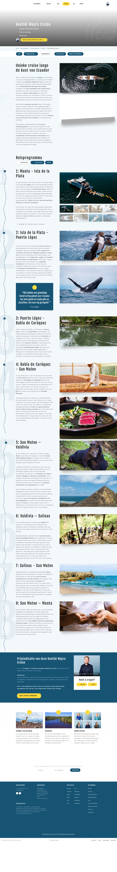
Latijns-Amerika (35, 48)
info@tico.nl (20, 790)
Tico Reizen (6, 4)
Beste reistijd (60, 54)
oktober (76, 797)
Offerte (66, 3)
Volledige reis (23, 162)
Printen (49, 162)
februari (69, 791)
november (77, 800)
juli (75, 788)
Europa (90, 791)
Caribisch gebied (92, 803)
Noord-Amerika (92, 797)
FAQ (74, 3)
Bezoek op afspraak (43, 793)
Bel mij (92, 684)
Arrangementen (46, 54)
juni (68, 803)
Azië (89, 800)
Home (17, 48)
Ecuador (43, 48)
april (68, 797)
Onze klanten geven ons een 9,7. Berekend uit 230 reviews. (58, 834)
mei (68, 800)
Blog (58, 3)
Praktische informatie (75, 54)
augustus (77, 791)
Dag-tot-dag (37, 162)
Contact (81, 3)
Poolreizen (91, 812)
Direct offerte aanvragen (29, 696)
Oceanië (90, 809)
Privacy (99, 840)
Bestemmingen (38, 4)
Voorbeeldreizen (31, 54)
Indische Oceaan (92, 806)
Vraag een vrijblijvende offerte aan (32, 40)
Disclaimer (113, 840)
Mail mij (81, 684)
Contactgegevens (20, 785)
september (77, 794)
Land (19, 54)
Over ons (49, 4)
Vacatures (93, 840)
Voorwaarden (106, 840)
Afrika (89, 788)
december (77, 803)
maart (68, 794)
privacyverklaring (44, 766)
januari (69, 788)
